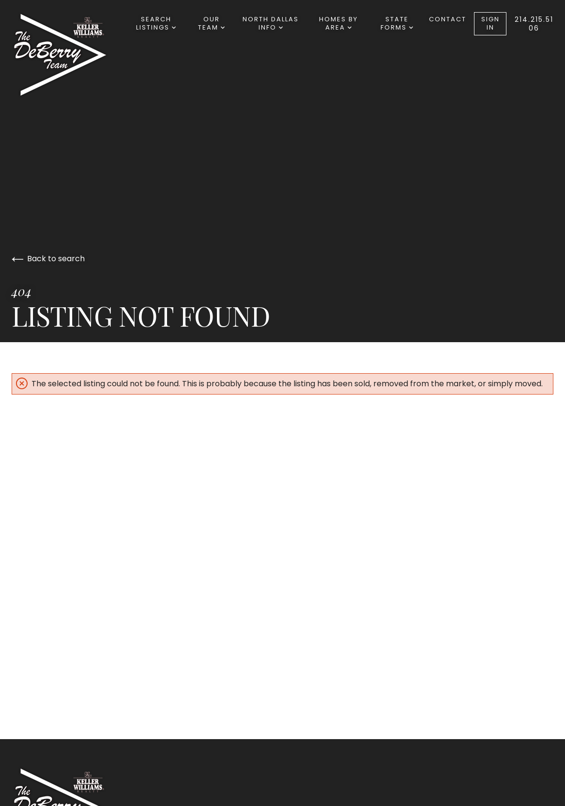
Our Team (211, 23)
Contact (447, 19)
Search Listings (156, 23)
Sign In (490, 23)
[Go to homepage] (70, 55)
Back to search (48, 258)
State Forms (397, 23)
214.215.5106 (534, 23)
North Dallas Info (271, 23)
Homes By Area (338, 23)
